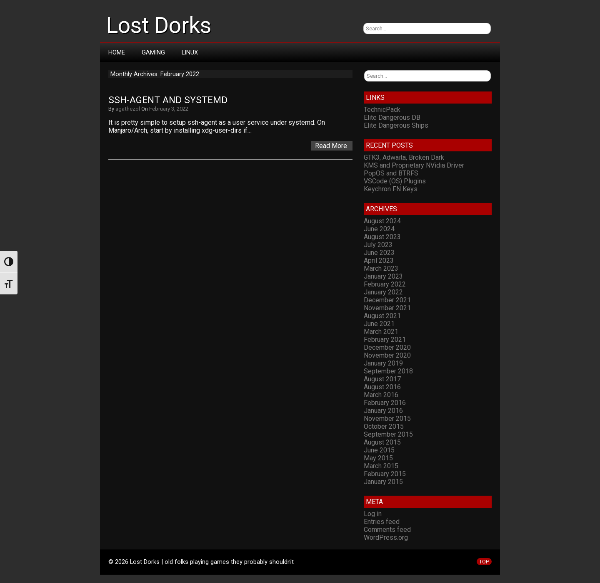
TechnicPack (382, 110)
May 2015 (378, 458)
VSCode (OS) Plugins (395, 181)
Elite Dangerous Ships (396, 125)
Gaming (153, 52)
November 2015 (387, 418)
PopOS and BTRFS (391, 173)
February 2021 (385, 339)
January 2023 (383, 276)
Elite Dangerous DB (392, 117)
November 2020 (387, 355)
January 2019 (383, 363)
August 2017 (382, 379)
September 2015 (388, 434)
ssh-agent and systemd (168, 100)
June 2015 (379, 450)
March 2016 (381, 395)
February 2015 (385, 474)
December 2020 (387, 347)
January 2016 (383, 411)
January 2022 (383, 292)
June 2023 (379, 253)
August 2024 (382, 221)
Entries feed (382, 522)
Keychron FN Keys (391, 189)
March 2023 (381, 268)
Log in (373, 514)
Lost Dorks (158, 25)
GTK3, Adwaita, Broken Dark (404, 157)
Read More (331, 146)
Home (116, 52)
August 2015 (382, 442)
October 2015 (384, 426)
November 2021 (387, 308)
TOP (484, 561)
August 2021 (382, 316)
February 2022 (385, 284)
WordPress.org (386, 537)
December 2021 (387, 300)
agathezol (127, 109)
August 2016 (382, 387)
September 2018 (388, 371)
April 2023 (379, 260)
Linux (190, 52)
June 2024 (379, 229)
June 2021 (379, 324)
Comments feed (387, 530)
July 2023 (378, 245)
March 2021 (381, 332)
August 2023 (382, 237)
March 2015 (381, 466)
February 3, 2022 (168, 109)
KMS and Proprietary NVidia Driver (414, 165)
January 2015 (383, 482)
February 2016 (385, 403)
